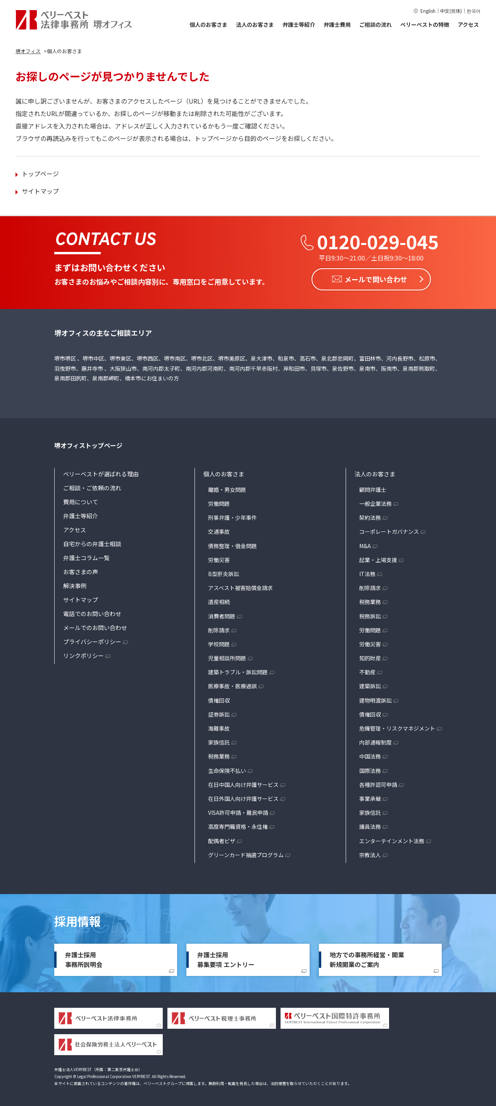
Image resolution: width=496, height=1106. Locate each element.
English (428, 10)
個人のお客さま (208, 24)
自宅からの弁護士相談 (92, 543)
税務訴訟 (370, 615)
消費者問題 (221, 615)
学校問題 (219, 643)
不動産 (367, 671)
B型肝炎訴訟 (223, 573)
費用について (80, 501)
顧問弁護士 (372, 489)
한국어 (473, 10)
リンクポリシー (83, 655)
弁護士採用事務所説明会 (83, 959)
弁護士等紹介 (298, 24)
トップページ (40, 173)
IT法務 (367, 573)
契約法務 (370, 517)
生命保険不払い (227, 770)
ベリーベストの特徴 (424, 24)
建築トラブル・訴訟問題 (238, 671)
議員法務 (370, 826)
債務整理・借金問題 (232, 545)
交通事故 (219, 531)
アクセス (468, 24)
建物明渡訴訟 (375, 699)
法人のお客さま (255, 24)
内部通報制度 (375, 742)
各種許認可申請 (378, 784)
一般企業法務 (375, 503)
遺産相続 (219, 601)
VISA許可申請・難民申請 (238, 812)
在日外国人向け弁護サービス (243, 798)
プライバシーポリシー (92, 641)
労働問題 (219, 503)
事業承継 (370, 798)
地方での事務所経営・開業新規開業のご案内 (367, 959)
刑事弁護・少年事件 (232, 517)
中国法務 (370, 756)
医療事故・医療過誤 (232, 685)
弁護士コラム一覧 (86, 557)
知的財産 (370, 658)
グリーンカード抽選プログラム (246, 854)
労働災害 (219, 559)
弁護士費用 (337, 24)
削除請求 (219, 629)
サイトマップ (40, 191)
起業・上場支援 (378, 559)
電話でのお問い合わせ (92, 613)
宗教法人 (370, 854)
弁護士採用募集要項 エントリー (226, 959)
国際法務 (370, 770)
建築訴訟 (370, 685)
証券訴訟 (219, 713)
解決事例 (74, 585)
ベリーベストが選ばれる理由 (101, 473)
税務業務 (219, 756)
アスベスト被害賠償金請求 (240, 587)
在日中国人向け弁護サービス (243, 784)
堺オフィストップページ (88, 445)
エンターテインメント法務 (391, 840)
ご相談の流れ (375, 24)
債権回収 (219, 699)
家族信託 (219, 742)
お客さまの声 (80, 571)
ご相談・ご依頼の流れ (92, 487)
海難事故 (219, 728)
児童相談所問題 (227, 658)
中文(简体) (451, 10)
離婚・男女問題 (227, 489)
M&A (365, 545)
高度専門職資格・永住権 (238, 826)
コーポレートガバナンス (389, 531)
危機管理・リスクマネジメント (397, 728)
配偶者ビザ (221, 840)
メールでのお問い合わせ (95, 627)
